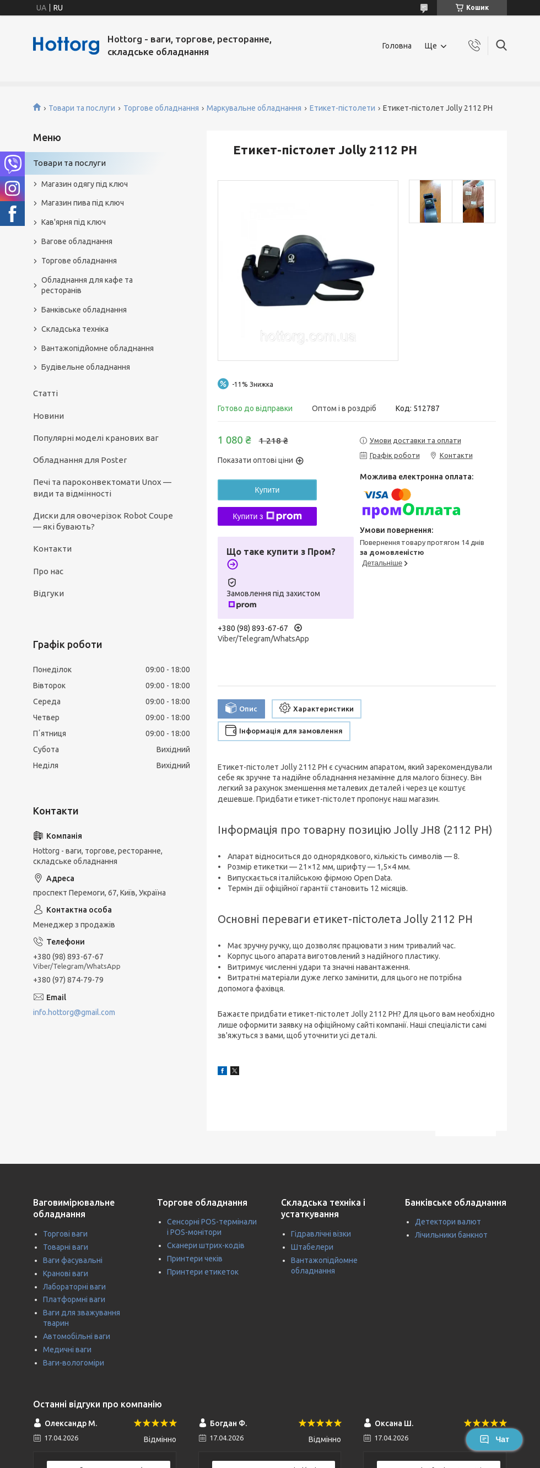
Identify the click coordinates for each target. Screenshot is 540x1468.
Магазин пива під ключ (82, 202)
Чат (494, 1439)
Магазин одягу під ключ (84, 184)
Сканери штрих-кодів (206, 1245)
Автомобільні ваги (76, 1336)
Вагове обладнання (76, 241)
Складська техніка (75, 329)
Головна (397, 45)
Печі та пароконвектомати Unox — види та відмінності (102, 487)
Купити (267, 489)
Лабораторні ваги (74, 1286)
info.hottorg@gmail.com (74, 1012)
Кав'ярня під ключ (73, 222)
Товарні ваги (65, 1247)
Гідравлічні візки (321, 1233)
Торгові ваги (65, 1233)
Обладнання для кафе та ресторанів (87, 285)
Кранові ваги (65, 1273)
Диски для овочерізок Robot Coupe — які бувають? (103, 521)
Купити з (267, 516)
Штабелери (312, 1247)
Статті (45, 393)
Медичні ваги (67, 1349)
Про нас (48, 571)
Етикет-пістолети (342, 108)
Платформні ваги (74, 1299)
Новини (48, 415)
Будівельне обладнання (85, 367)
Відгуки (48, 593)
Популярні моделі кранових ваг (96, 437)
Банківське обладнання (84, 309)
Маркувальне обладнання (254, 108)
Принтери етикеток (203, 1271)
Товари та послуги (81, 108)
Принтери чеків (195, 1258)
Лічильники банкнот (451, 1234)
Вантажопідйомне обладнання (97, 348)
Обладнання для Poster (80, 460)
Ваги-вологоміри (73, 1362)
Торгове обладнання (161, 108)
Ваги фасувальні (72, 1260)
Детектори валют (448, 1221)
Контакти (52, 548)
